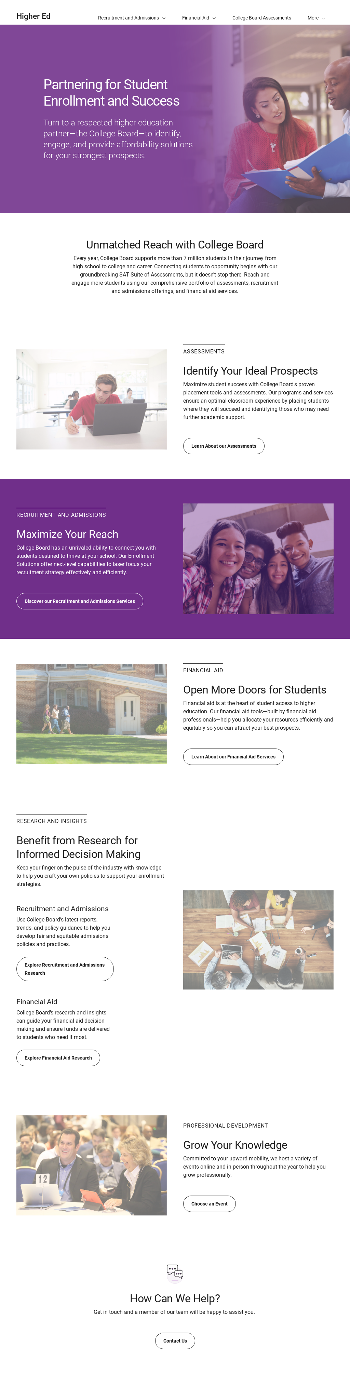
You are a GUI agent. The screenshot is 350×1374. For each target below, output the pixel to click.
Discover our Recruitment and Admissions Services (80, 601)
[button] (316, 12)
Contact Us (175, 1341)
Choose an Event (209, 1204)
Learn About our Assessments (223, 446)
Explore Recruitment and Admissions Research (65, 969)
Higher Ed (33, 16)
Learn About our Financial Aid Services (233, 756)
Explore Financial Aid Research (58, 1058)
